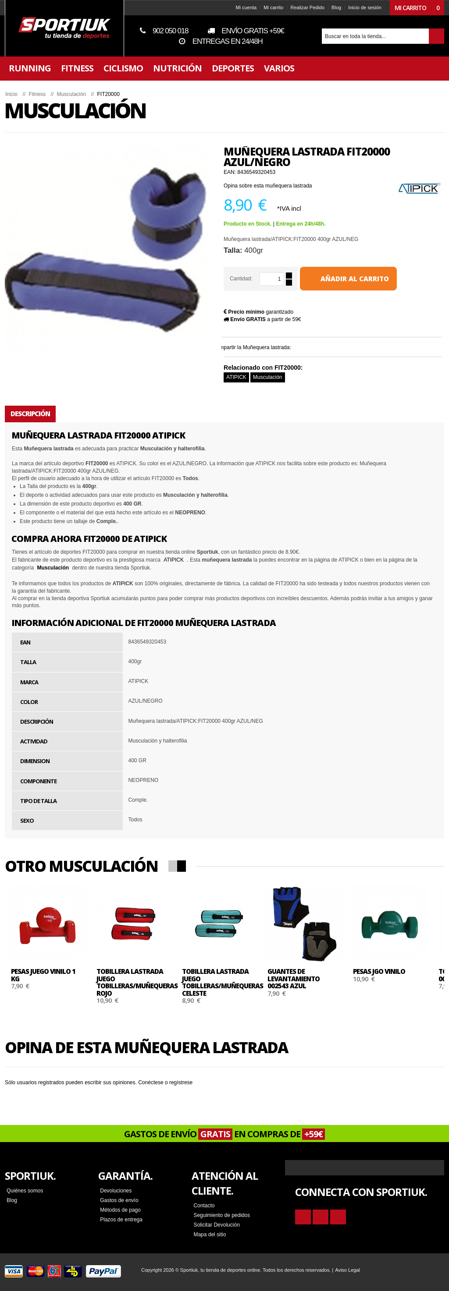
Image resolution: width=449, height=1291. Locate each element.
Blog (330, 7)
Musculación (273, 377)
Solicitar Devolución (217, 1225)
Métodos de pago (123, 1210)
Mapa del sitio (210, 1234)
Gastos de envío (122, 1200)
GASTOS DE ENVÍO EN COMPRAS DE (224, 1134)
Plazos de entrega (124, 1220)
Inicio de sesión (359, 7)
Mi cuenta (240, 7)
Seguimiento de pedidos (222, 1215)
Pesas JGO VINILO (385, 971)
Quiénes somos (30, 1191)
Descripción (36, 413)
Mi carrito (268, 7)
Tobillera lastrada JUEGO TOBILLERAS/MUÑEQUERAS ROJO (142, 982)
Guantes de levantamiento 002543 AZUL (299, 978)
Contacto (204, 1206)
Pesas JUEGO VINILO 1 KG (49, 975)
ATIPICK (242, 377)
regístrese (186, 1082)
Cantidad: (246, 279)
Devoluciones (119, 1191)
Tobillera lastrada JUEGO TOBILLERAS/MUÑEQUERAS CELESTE (228, 982)
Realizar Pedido (302, 7)
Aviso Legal (353, 1270)
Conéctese (156, 1082)
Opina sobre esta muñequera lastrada (273, 186)
